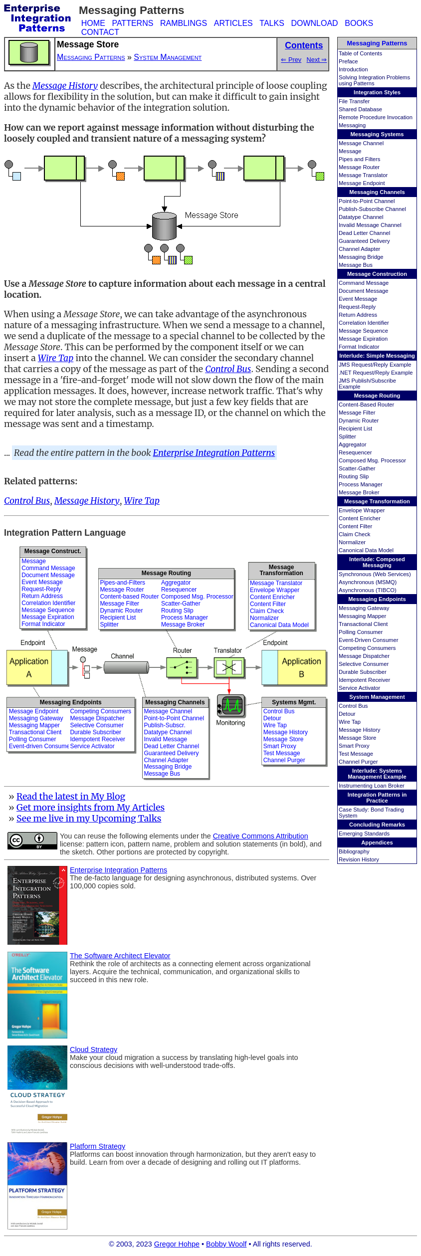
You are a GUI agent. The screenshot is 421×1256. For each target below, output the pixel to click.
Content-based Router (129, 596)
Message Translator (363, 175)
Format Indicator (359, 347)
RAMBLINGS (183, 23)
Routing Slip (354, 476)
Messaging (352, 125)
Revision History (359, 859)
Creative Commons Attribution (260, 836)
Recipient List (355, 428)
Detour (347, 714)
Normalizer (352, 542)
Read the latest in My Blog (70, 796)
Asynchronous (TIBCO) (368, 590)
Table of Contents (360, 53)
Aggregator (352, 444)
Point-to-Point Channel (367, 201)
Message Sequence (363, 331)
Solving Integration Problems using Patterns (374, 80)
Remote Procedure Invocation (376, 117)
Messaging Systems (377, 134)
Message (350, 151)
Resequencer (355, 452)
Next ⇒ (317, 59)
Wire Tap (350, 722)
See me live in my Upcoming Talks (89, 818)
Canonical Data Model (366, 550)
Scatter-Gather (357, 468)
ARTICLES (233, 23)
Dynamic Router (359, 420)
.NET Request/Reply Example (376, 373)
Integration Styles (377, 92)
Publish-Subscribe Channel (372, 209)
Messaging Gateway (364, 608)
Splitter (347, 436)
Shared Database (360, 109)
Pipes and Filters (359, 159)
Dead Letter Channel (364, 233)
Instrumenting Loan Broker (372, 786)
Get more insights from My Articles (90, 807)
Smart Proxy (354, 746)
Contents (304, 45)
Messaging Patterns (377, 43)
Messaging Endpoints (377, 599)
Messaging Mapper (362, 616)
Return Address (358, 315)
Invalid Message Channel (370, 225)
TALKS (271, 23)
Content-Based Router (366, 405)
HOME (93, 23)
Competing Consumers (367, 648)
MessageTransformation (281, 570)
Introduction (353, 69)
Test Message (356, 754)
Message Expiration (363, 339)
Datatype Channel (361, 217)
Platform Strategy (97, 1146)
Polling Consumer (361, 632)
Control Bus (353, 706)
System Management (377, 697)
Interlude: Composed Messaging (377, 562)
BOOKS (359, 23)
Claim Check (354, 534)
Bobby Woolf (226, 1244)
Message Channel (361, 143)
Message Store (357, 738)
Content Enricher (360, 518)
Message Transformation (377, 501)
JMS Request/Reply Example (375, 365)
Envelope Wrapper (362, 510)
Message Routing (377, 396)
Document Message (364, 291)
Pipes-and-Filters (122, 582)
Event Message (358, 299)
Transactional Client (363, 624)
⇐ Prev (291, 59)
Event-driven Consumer (40, 746)
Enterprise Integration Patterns (214, 452)
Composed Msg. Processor (372, 460)
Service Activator (359, 688)
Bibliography (354, 851)
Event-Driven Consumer (368, 640)
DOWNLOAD (314, 23)
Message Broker (359, 492)
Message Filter (357, 413)
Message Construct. (52, 551)
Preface (348, 61)
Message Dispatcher (364, 656)
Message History (359, 730)
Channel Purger (358, 762)
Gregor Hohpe (177, 1244)
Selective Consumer (364, 664)
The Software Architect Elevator (120, 956)
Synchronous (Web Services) (375, 574)
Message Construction (377, 274)
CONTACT (100, 32)
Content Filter (355, 526)
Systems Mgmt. (294, 702)
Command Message (364, 283)
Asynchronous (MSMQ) (368, 582)
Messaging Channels (377, 192)
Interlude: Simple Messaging (377, 356)
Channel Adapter (359, 249)
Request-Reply (357, 307)
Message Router (359, 167)
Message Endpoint (362, 183)
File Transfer (354, 101)
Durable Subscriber (363, 672)
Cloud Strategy (93, 1049)
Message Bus (356, 265)
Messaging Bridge (361, 257)
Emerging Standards (364, 834)
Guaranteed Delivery (364, 241)
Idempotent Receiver (364, 680)
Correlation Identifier (364, 323)
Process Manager (361, 484)
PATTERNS (132, 23)
